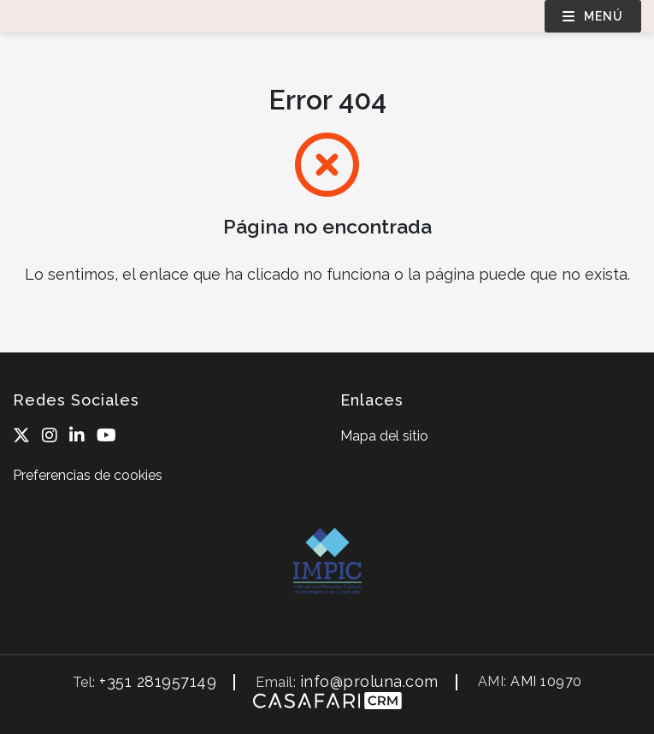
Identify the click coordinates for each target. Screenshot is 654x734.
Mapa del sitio (384, 436)
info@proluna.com (369, 681)
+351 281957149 (157, 681)
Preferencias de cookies (87, 475)
